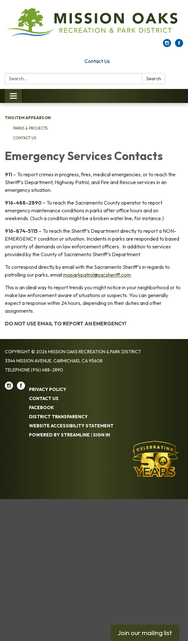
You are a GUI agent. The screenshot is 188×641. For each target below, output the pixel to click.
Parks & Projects (30, 128)
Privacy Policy (47, 389)
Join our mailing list (144, 633)
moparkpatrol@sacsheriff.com (97, 274)
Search (153, 79)
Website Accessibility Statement (71, 426)
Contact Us (97, 61)
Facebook (41, 407)
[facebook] (179, 45)
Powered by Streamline (59, 435)
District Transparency (58, 417)
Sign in (101, 435)
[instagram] (167, 45)
